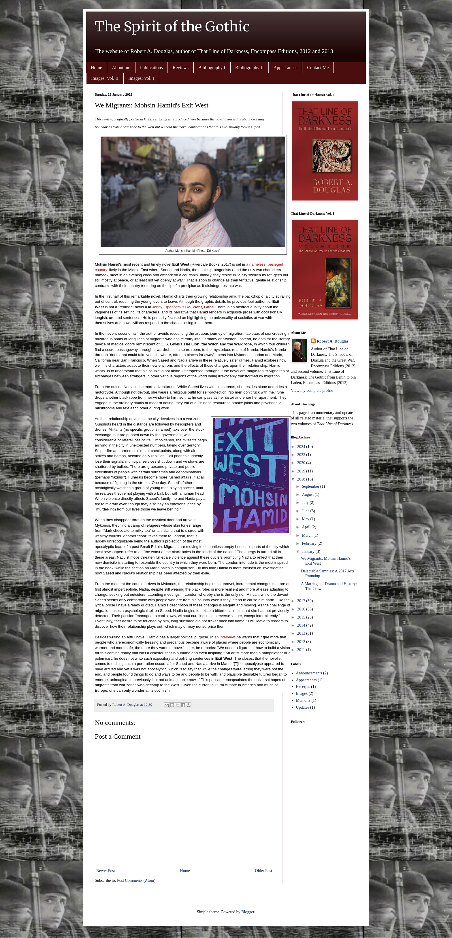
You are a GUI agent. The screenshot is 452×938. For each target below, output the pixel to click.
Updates (302, 707)
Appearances (285, 67)
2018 (301, 479)
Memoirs (303, 700)
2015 (301, 617)
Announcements (309, 673)
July (306, 502)
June (306, 511)
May (306, 519)
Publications (151, 67)
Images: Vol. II (104, 78)
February (309, 543)
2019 (301, 471)
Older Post (263, 871)
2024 (301, 447)
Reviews (181, 67)
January (308, 551)
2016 (301, 609)
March (307, 535)
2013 (301, 633)
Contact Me (318, 67)
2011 (301, 650)
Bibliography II (249, 67)
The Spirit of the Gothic (172, 26)
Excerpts (303, 686)
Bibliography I (211, 67)
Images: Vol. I (141, 78)
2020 (301, 463)
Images (302, 693)
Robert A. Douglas (333, 341)
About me (121, 67)
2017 (301, 601)
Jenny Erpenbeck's (183, 307)
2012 (301, 642)
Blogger (247, 912)
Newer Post (105, 871)
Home (96, 67)
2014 (301, 625)
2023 (301, 455)
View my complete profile (312, 390)
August (308, 494)
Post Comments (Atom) (136, 880)
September (311, 486)
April (306, 527)
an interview (224, 637)
